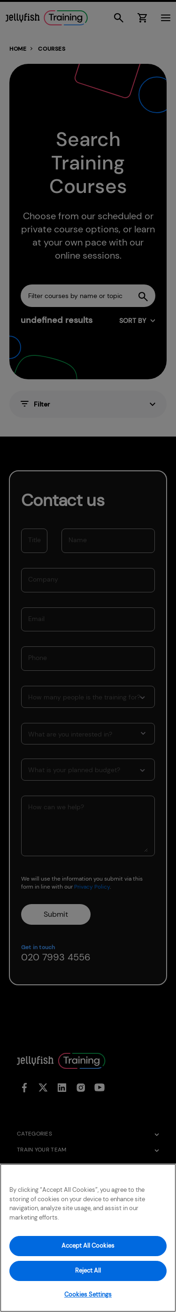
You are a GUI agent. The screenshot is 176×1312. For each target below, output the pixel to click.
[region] (88, 1238)
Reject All (88, 1270)
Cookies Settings (88, 1294)
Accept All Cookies (88, 1246)
